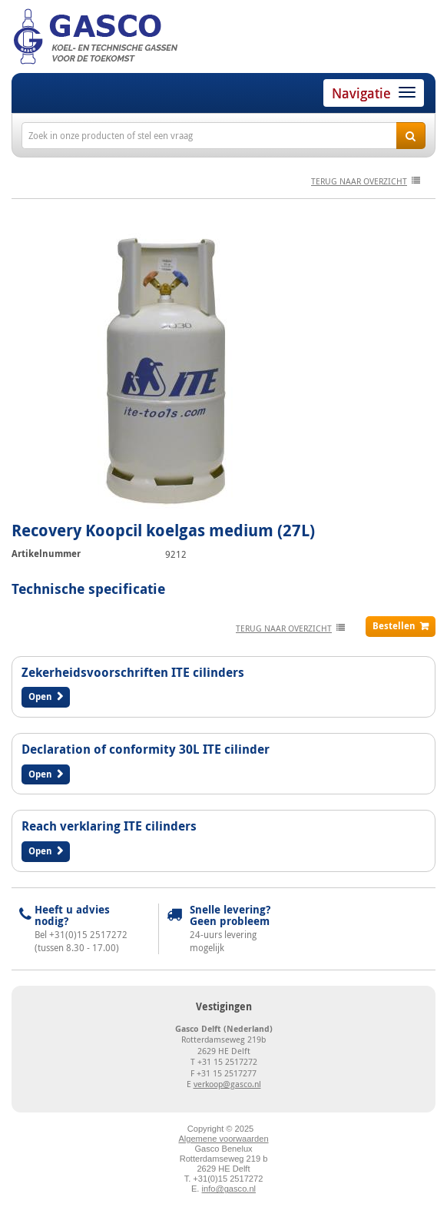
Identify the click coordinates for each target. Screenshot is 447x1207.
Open (40, 696)
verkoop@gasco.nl (227, 1083)
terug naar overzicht (359, 181)
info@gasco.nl (229, 1188)
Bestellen (394, 625)
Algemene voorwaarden (223, 1138)
